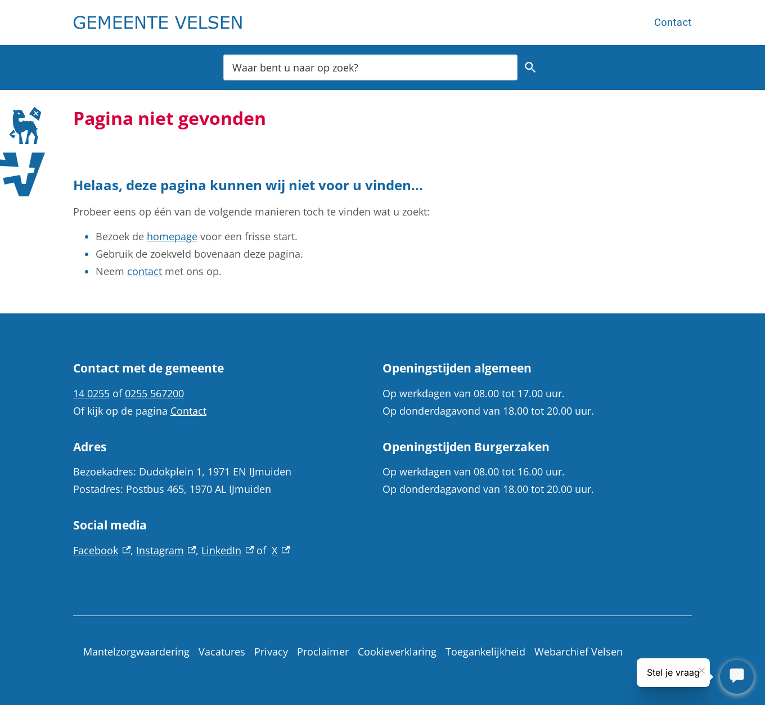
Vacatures (222, 651)
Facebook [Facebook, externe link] (101, 550)
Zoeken (530, 67)
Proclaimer (323, 651)
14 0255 (91, 393)
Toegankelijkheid (485, 651)
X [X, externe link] (281, 550)
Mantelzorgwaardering (136, 651)
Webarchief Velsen (578, 651)
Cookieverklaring (397, 651)
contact (144, 271)
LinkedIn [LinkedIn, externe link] (227, 550)
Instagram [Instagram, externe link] (166, 550)
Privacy (271, 651)
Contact (673, 22)
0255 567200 (154, 393)
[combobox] (370, 67)
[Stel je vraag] (737, 677)
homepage (172, 236)
